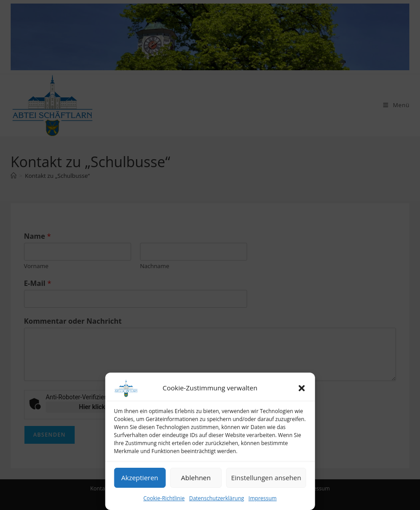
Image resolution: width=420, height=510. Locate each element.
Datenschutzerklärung (216, 498)
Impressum (262, 498)
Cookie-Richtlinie (164, 498)
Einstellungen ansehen (266, 477)
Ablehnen (196, 477)
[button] (301, 388)
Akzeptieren (139, 477)
